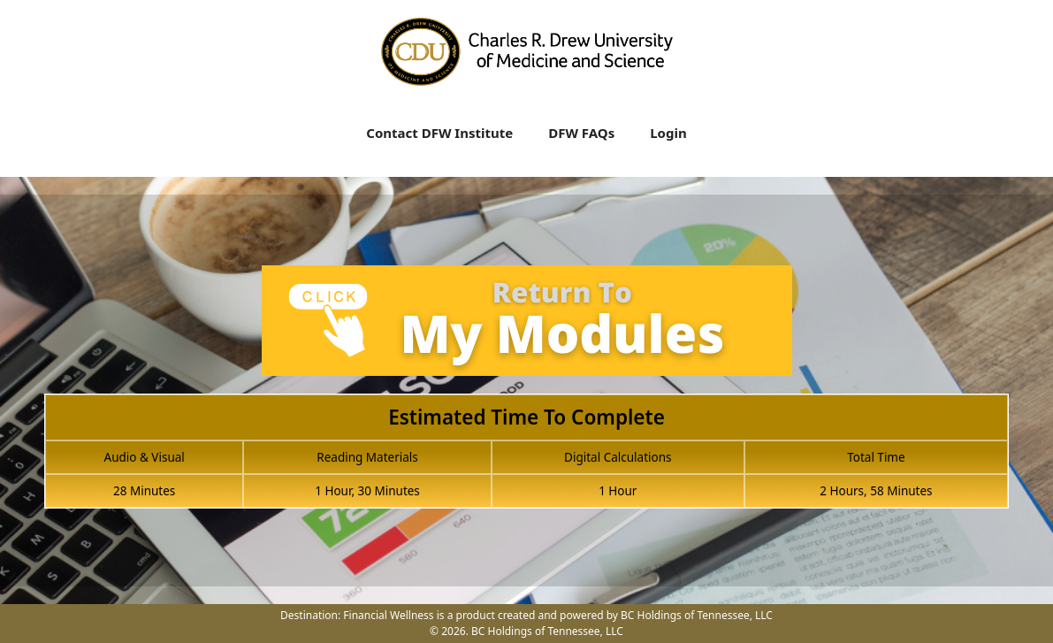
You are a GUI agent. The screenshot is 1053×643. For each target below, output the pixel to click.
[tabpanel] (526, 397)
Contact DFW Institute (439, 133)
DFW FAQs (581, 133)
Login (668, 133)
